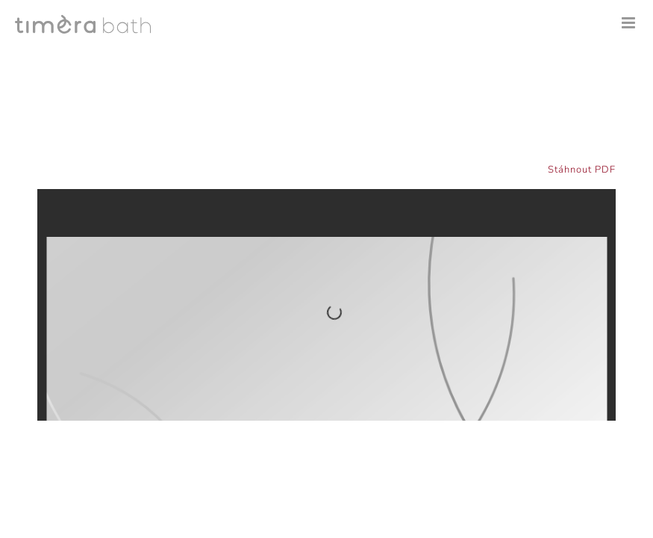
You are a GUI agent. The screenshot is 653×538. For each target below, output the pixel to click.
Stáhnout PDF (582, 169)
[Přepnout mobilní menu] (630, 23)
